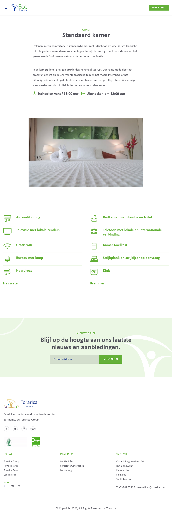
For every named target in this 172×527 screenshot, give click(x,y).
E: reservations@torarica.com (149, 487)
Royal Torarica (11, 466)
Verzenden (111, 359)
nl (5, 486)
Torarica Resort (12, 470)
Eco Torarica (10, 474)
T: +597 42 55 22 (124, 487)
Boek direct (159, 8)
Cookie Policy (66, 461)
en (12, 486)
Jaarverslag (66, 470)
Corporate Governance (72, 466)
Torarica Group (11, 461)
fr (19, 486)
